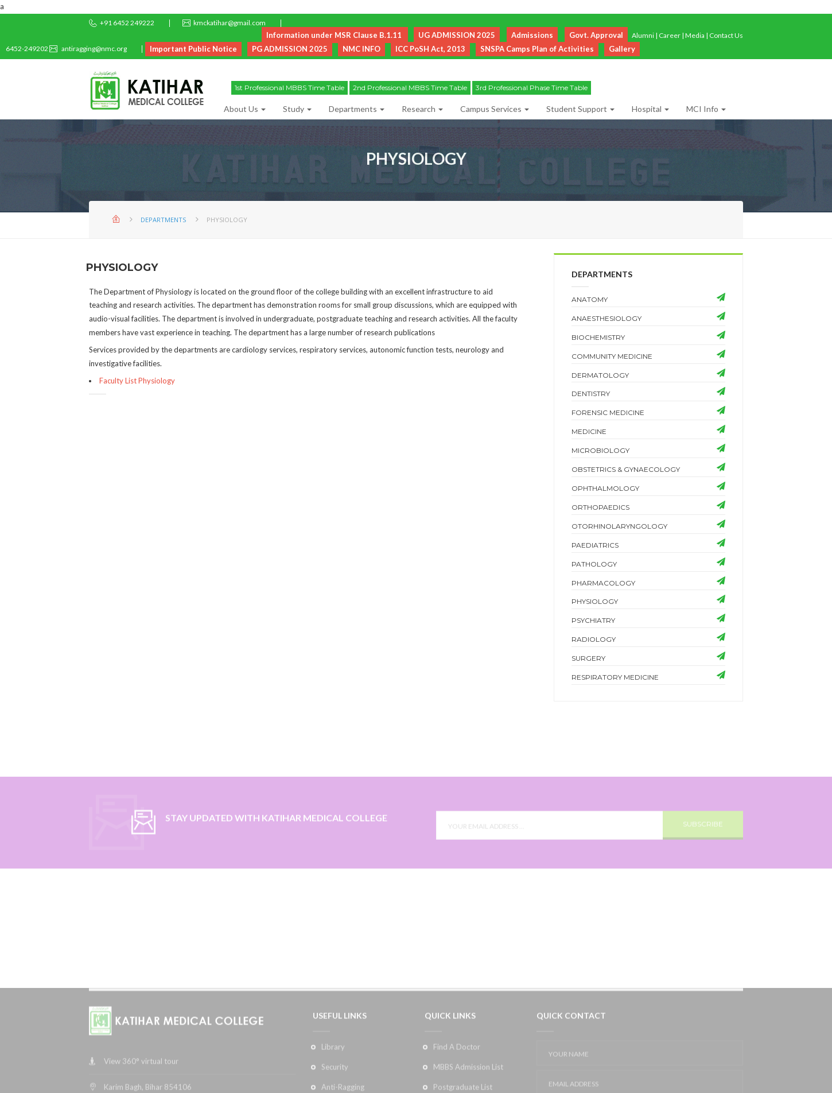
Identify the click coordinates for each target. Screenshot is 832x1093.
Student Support (580, 109)
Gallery (622, 48)
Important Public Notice (193, 48)
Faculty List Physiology (137, 380)
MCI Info (706, 109)
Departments (356, 109)
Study (297, 109)
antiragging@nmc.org (93, 48)
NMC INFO (361, 48)
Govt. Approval (596, 35)
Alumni (643, 35)
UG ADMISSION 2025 (456, 35)
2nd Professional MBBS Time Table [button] (410, 87)
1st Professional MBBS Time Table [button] (289, 87)
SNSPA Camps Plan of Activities (537, 48)
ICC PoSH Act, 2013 (430, 48)
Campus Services (494, 109)
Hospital (650, 109)
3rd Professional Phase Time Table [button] (532, 87)
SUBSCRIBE (703, 842)
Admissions (532, 35)
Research (422, 109)
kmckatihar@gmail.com (229, 22)
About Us (245, 109)
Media (695, 35)
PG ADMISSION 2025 (290, 48)
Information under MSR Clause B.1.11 (334, 35)
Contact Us (726, 35)
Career (670, 35)
